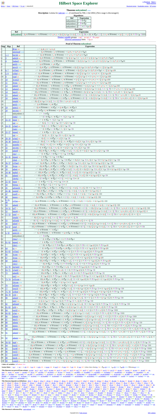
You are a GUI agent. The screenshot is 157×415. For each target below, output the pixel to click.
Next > (153, 2)
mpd (14, 342)
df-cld (102, 401)
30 (9, 142)
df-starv (29, 397)
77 (6, 289)
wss (80, 367)
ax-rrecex (50, 374)
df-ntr (109, 401)
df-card (55, 391)
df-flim (46, 402)
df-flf (54, 402)
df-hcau (146, 404)
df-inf (41, 391)
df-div (128, 391)
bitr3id (15, 55)
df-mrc (63, 399)
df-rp (82, 393)
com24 (15, 361)
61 (6, 242)
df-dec (60, 393)
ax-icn (68, 372)
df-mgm (80, 399)
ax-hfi (123, 376)
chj (115, 367)
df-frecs (40, 389)
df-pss (97, 383)
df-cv (76, 406)
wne (64, 367)
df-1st (16, 389)
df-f (77, 387)
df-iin (24, 385)
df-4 (3, 393)
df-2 (143, 391)
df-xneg (91, 393)
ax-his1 (131, 376)
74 (9, 279)
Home (8, 6)
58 (6, 342)
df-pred (17, 387)
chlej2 (15, 264)
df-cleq (122, 381)
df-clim (82, 395)
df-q (75, 393)
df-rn (147, 385)
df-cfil (87, 402)
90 (6, 329)
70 (9, 267)
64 (6, 248)
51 (9, 208)
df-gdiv (139, 402)
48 (6, 197)
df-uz (68, 393)
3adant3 (16, 61)
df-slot (127, 395)
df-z (52, 393)
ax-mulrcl (107, 372)
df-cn (133, 401)
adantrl (15, 86)
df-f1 (83, 387)
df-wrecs (49, 389)
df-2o (80, 389)
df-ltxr (96, 391)
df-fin (11, 391)
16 (6, 98)
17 (6, 214)
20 (6, 111)
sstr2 (14, 276)
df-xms (62, 402)
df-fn (70, 387)
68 (6, 261)
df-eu (106, 381)
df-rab (40, 383)
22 (6, 120)
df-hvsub (128, 404)
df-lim (40, 387)
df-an (35, 381)
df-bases (92, 401)
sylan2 (15, 126)
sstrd (14, 214)
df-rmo (24, 383)
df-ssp (84, 404)
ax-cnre (59, 374)
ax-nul (143, 370)
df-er (104, 389)
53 (9, 214)
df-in (82, 383)
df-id (60, 385)
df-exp (25, 395)
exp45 (15, 194)
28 (6, 138)
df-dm (141, 385)
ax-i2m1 (11, 374)
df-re (49, 395)
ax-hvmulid (66, 376)
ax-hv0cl (33, 376)
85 (9, 313)
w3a (39, 367)
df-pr (132, 383)
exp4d (15, 349)
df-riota (121, 387)
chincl (15, 239)
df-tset (63, 397)
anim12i (16, 142)
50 (6, 205)
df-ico (126, 393)
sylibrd (15, 292)
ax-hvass (24, 376)
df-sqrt (65, 395)
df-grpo (113, 402)
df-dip (76, 404)
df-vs (50, 404)
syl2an (15, 201)
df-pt (3, 399)
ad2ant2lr (16, 188)
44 (6, 185)
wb (25, 367)
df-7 (24, 393)
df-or (41, 381)
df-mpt (47, 385)
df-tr (54, 385)
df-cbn (100, 404)
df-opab (38, 385)
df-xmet (4, 401)
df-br (31, 385)
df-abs (74, 395)
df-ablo (148, 402)
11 (6, 83)
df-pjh (68, 406)
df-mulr (20, 397)
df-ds (79, 397)
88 (6, 322)
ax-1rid (29, 374)
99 (6, 361)
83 (9, 307)
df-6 (17, 393)
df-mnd (99, 399)
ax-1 (36, 370)
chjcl (15, 154)
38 (6, 166)
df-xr (87, 391)
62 (9, 242)
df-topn (121, 397)
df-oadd (88, 389)
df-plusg (11, 397)
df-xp (111, 385)
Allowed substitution (73, 39)
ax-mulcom (118, 372)
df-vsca (47, 397)
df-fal (71, 381)
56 (6, 224)
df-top (65, 401)
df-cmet (104, 402)
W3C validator (152, 413)
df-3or (48, 381)
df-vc (3, 404)
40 (9, 172)
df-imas (37, 399)
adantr (15, 169)
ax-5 (64, 370)
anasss (15, 197)
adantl (15, 224)
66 (6, 255)
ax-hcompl (21, 378)
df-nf (85, 381)
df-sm (34, 404)
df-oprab (137, 387)
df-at (83, 406)
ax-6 (71, 370)
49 (6, 202)
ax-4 (58, 370)
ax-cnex (40, 372)
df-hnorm (109, 404)
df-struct (109, 395)
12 (6, 86)
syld (14, 295)
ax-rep (127, 370)
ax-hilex (145, 374)
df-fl (9, 395)
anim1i (15, 108)
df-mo (99, 381)
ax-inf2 (24, 372)
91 (6, 333)
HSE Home (15, 6)
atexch (15, 67)
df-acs (72, 399)
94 (6, 345)
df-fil (30, 402)
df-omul (97, 389)
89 (6, 326)
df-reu (32, 383)
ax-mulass (139, 372)
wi (19, 367)
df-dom (142, 389)
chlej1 (15, 245)
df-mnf (80, 391)
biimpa (15, 185)
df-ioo (118, 393)
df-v (46, 383)
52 (6, 211)
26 (6, 142)
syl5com (16, 279)
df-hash (34, 395)
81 (6, 307)
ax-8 (84, 370)
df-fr (90, 385)
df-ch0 (25, 406)
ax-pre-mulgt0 (105, 374)
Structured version (131, 6)
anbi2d (15, 58)
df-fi (26, 391)
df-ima (9, 387)
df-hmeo (21, 402)
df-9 (38, 393)
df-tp (139, 383)
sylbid (15, 74)
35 (9, 157)
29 (9, 138)
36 (6, 163)
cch (105, 367)
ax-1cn (60, 372)
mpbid (15, 172)
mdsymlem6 (27, 409)
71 (9, 270)
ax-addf (127, 374)
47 (6, 194)
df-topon (73, 401)
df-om (9, 389)
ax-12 (112, 370)
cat (135, 367)
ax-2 (41, 370)
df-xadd (100, 393)
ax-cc (32, 372)
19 (6, 108)
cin (72, 367)
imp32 (15, 92)
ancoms (16, 111)
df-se (96, 385)
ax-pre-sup (117, 374)
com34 (15, 355)
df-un (76, 383)
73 (6, 279)
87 (6, 319)
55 (6, 221)
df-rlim (91, 395)
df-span (41, 406)
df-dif (69, 383)
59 (8, 233)
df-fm (37, 402)
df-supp (32, 389)
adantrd (16, 89)
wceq (47, 367)
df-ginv (130, 402)
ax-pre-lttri (69, 374)
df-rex (16, 383)
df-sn (125, 383)
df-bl (21, 401)
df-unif (87, 397)
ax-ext (120, 370)
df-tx (12, 402)
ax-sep (135, 370)
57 (9, 227)
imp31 (15, 319)
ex (14, 248)
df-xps (47, 399)
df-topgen (148, 397)
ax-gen (51, 370)
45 (6, 188)
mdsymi (61, 13)
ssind (15, 227)
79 (9, 295)
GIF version (153, 6)
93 (9, 342)
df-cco (104, 397)
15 (6, 95)
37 (9, 163)
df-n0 (45, 393)
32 (6, 148)
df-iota (55, 387)
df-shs (33, 406)
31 (6, 145)
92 (6, 338)
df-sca (38, 397)
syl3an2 (16, 251)
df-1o (73, 389)
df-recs (58, 389)
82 (6, 304)
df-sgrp (90, 399)
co (97, 367)
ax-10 (97, 370)
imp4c (15, 358)
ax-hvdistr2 (102, 376)
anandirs (16, 145)
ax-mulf (136, 374)
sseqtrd (15, 191)
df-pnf (71, 391)
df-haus (4, 402)
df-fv (104, 387)
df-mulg (119, 399)
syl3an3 (16, 163)
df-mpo (145, 387)
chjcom (16, 282)
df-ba (26, 404)
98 (6, 358)
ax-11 (105, 370)
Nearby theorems (151, 3)
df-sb (91, 381)
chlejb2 (16, 179)
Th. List (22, 6)
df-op (146, 383)
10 (6, 80)
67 (6, 258)
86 (6, 316)
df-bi (29, 381)
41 (6, 175)
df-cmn (137, 399)
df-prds (11, 399)
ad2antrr (16, 285)
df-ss (89, 383)
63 (6, 251)
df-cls (117, 401)
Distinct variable (64, 37)
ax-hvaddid (44, 376)
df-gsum (138, 397)
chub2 (15, 117)
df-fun (63, 387)
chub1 (15, 129)
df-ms (70, 402)
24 (6, 126)
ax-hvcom (13, 376)
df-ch (9, 406)
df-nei (125, 401)
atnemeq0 (16, 52)
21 (8, 200)
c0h (123, 367)
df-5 (10, 393)
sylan (15, 313)
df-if (111, 383)
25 (9, 126)
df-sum (100, 395)
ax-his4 (11, 378)
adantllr (16, 273)
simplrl (15, 101)
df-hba (119, 404)
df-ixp (128, 389)
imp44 (15, 211)
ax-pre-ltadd (92, 374)
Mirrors (3, 6)
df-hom (95, 397)
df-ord (25, 387)
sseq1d (15, 289)
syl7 (14, 208)
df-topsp (83, 401)
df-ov (129, 387)
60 (6, 313)
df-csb (61, 383)
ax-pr (9, 372)
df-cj (42, 395)
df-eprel (68, 385)
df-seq (17, 395)
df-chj (50, 406)
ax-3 (45, 370)
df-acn (64, 391)
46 (9, 191)
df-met (13, 401)
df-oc (16, 406)
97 (6, 355)
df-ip (55, 397)
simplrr (15, 217)
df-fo (90, 387)
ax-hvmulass (79, 376)
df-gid (122, 402)
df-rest (113, 397)
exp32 (15, 310)
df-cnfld (55, 401)
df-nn (135, 391)
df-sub (111, 391)
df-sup (34, 391)
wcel (56, 367)
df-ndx (135, 395)
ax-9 (90, 370)
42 (6, 191)
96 (6, 352)
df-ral (9, 383)
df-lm (149, 401)
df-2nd (24, 389)
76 (6, 285)
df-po (76, 385)
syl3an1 (16, 70)
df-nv (11, 404)
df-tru (63, 381)
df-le (103, 391)
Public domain (83, 413)
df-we (104, 385)
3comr (15, 255)
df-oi (48, 391)
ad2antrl (16, 304)
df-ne (15, 49)
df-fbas (39, 401)
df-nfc (138, 381)
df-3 (150, 391)
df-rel (118, 385)
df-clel (130, 381)
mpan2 (15, 132)
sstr (14, 123)
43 (9, 182)
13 (6, 89)
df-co (133, 385)
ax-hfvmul (55, 376)
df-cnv (126, 385)
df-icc (134, 393)
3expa (15, 83)
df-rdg (66, 389)
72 (6, 273)
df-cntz (128, 399)
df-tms (79, 402)
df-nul (104, 383)
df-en (135, 389)
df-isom (112, 387)
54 (6, 227)
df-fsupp (18, 391)
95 (6, 349)
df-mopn (30, 401)
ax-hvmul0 (113, 376)
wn (14, 367)
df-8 (31, 393)
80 (6, 298)
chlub (15, 160)
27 (9, 132)
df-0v (42, 404)
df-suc (48, 387)
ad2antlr (16, 221)
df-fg (47, 401)
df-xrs (20, 399)
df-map (112, 389)
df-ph (92, 404)
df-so (83, 385)
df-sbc (54, 383)
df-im (57, 395)
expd (15, 77)
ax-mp (31, 370)
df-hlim (137, 404)
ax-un (17, 372)
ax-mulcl (97, 372)
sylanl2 (15, 270)
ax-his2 (140, 376)
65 (9, 251)
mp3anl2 (16, 267)
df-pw (118, 383)
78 (9, 292)
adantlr (15, 205)
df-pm (120, 389)
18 (6, 208)
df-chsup (59, 406)
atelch (15, 64)
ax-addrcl (87, 372)
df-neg (119, 391)
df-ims (68, 404)
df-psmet (146, 399)
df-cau (95, 402)
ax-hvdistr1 (90, 376)
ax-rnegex (39, 374)
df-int (9, 385)
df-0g (130, 397)
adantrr (15, 98)
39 (6, 169)
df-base (144, 395)
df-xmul (109, 393)
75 (6, 292)
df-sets (118, 395)
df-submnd (108, 399)
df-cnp (141, 401)
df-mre (55, 399)
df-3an (56, 381)
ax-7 (77, 370)
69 (6, 295)
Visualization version (143, 6)
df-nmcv (58, 404)
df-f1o (98, 387)
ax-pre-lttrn (80, 374)
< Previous (146, 2)
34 (6, 172)
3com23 (16, 80)
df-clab (114, 381)
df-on (33, 387)
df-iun (17, 385)
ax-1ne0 (20, 374)
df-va (19, 404)
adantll (15, 151)
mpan (15, 120)
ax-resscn (51, 372)
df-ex (78, 381)
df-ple (71, 397)
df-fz (142, 393)
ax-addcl (77, 372)
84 (6, 310)
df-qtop (28, 399)
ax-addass (129, 372)
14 (6, 92)
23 (9, 120)
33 (6, 151)
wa (32, 367)
